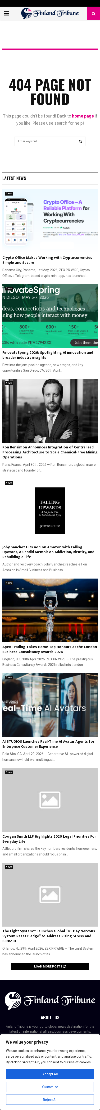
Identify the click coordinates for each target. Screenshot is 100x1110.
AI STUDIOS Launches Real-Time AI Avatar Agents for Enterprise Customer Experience (48, 744)
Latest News (14, 178)
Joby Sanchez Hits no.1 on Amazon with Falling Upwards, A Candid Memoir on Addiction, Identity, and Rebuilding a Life (48, 552)
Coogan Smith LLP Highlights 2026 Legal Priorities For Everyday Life (49, 839)
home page (83, 115)
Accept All (50, 1074)
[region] (50, 1072)
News (9, 193)
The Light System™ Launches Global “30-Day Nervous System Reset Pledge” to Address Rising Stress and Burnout (48, 936)
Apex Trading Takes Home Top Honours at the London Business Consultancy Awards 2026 (49, 649)
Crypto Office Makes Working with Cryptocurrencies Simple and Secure (47, 260)
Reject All (50, 1100)
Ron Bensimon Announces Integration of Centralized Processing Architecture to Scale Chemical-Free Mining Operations (50, 452)
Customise (50, 1087)
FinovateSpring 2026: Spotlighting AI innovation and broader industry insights (47, 355)
